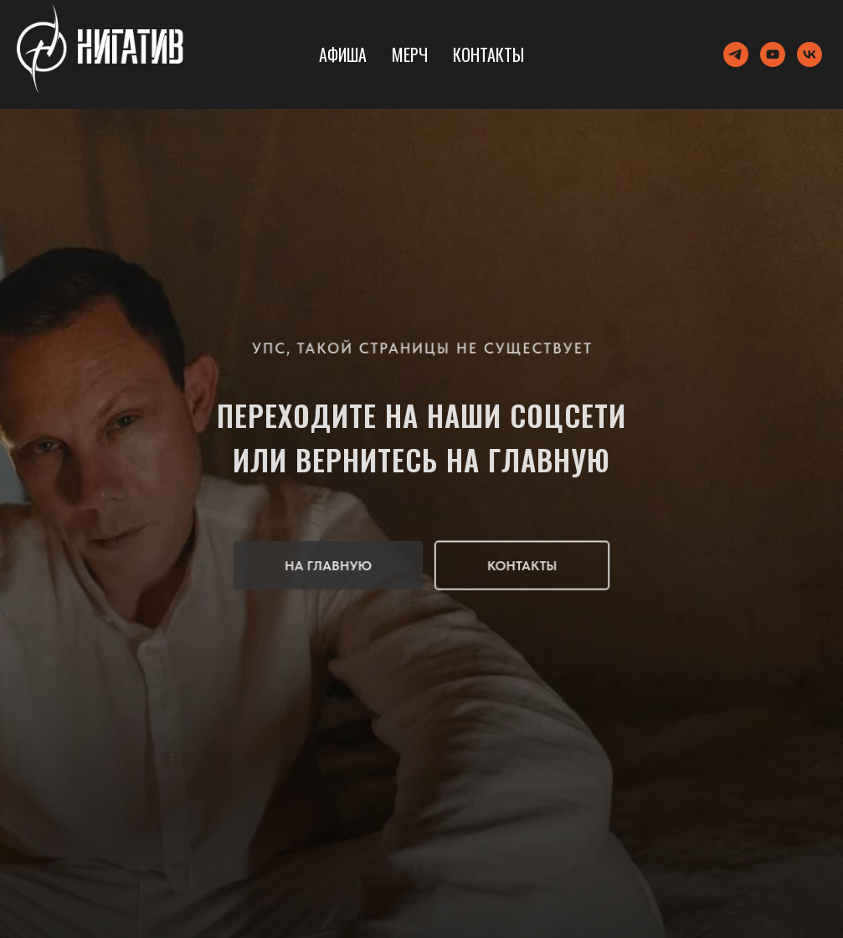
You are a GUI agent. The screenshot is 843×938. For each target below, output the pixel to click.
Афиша (343, 54)
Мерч (410, 54)
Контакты (488, 54)
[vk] (809, 54)
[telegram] (735, 54)
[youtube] (772, 54)
